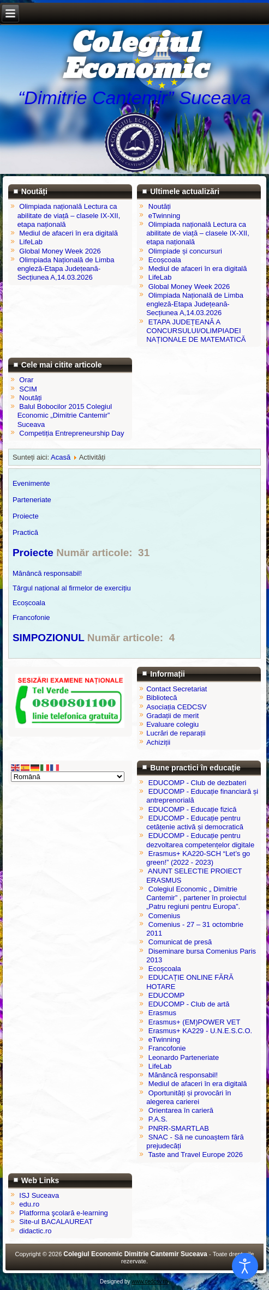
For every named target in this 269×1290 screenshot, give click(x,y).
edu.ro (29, 1204)
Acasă (60, 457)
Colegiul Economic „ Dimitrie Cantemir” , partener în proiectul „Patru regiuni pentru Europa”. (196, 898)
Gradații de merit (172, 716)
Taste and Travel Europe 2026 (195, 1154)
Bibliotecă (161, 698)
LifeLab (160, 1066)
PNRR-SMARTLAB (178, 1128)
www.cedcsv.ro (149, 1282)
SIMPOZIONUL (50, 637)
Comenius (164, 916)
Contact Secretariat (176, 689)
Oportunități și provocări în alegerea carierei (188, 1097)
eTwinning (164, 1039)
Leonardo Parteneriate (183, 1057)
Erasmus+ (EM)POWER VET (194, 1022)
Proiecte (33, 552)
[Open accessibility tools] (245, 1266)
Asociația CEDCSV (176, 707)
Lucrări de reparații (175, 733)
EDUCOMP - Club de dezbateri (197, 783)
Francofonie (31, 617)
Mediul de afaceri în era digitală (197, 1084)
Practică (25, 532)
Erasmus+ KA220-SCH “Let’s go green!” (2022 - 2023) (198, 857)
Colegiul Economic (134, 56)
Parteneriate (32, 500)
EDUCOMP (166, 995)
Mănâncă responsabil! (47, 573)
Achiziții (158, 742)
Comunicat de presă (180, 942)
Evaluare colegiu (172, 724)
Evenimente (31, 483)
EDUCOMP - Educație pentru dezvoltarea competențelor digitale (200, 839)
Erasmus (162, 1013)
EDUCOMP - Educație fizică (192, 809)
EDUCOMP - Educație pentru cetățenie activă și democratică (194, 822)
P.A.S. (158, 1119)
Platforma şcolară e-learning (63, 1213)
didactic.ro (35, 1231)
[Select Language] (67, 776)
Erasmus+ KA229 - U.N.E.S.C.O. (200, 1031)
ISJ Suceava (39, 1195)
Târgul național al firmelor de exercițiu (72, 588)
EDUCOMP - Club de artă (189, 1004)
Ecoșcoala (29, 603)
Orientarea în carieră (180, 1110)
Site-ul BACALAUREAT (56, 1221)
